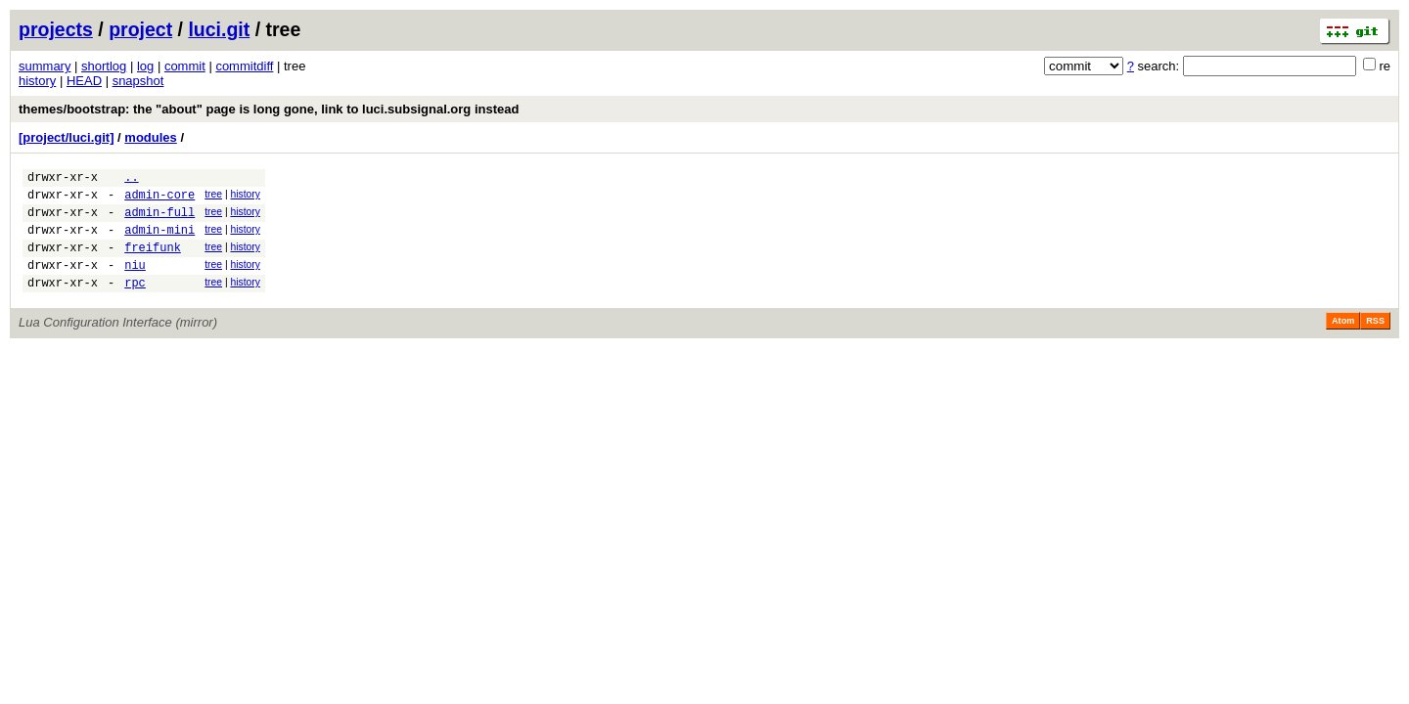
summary (44, 66)
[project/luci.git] (66, 137)
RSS (1375, 341)
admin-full (159, 220)
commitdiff (244, 66)
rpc (135, 302)
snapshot (138, 80)
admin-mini (159, 241)
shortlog (103, 66)
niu (135, 282)
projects (56, 29)
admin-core (159, 200)
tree (213, 197)
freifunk (152, 261)
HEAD (84, 80)
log (145, 66)
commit (184, 66)
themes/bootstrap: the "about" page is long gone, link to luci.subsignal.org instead (269, 109)
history (37, 80)
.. (131, 179)
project (140, 29)
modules (150, 137)
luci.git (219, 29)
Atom (1343, 341)
